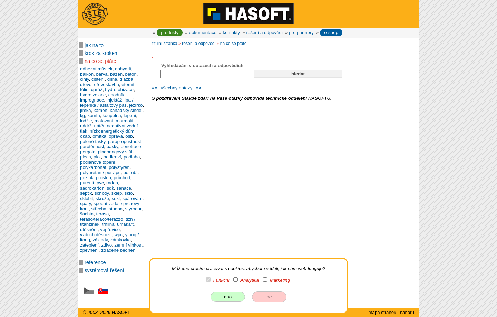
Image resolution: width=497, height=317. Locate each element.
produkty (169, 32)
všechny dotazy (176, 87)
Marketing (280, 280)
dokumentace (203, 32)
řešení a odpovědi (264, 32)
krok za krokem (102, 53)
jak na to (94, 45)
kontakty (231, 32)
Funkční (221, 280)
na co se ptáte (100, 61)
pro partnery (301, 32)
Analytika (249, 280)
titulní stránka (164, 43)
